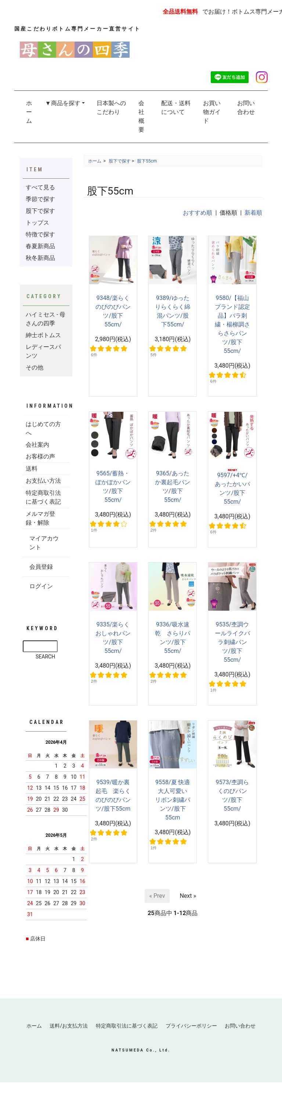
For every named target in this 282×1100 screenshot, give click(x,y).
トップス (37, 222)
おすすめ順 (197, 212)
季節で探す (40, 199)
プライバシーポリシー (192, 1026)
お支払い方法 (43, 480)
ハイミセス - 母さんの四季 (45, 319)
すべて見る (40, 187)
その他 (34, 367)
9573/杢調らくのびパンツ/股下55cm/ (232, 795)
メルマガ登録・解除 (40, 518)
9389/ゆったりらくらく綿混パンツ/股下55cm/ (172, 311)
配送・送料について (176, 107)
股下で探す (120, 161)
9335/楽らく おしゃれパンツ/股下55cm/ (115, 637)
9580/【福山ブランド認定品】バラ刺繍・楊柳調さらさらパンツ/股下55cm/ (232, 324)
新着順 (253, 212)
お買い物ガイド (212, 112)
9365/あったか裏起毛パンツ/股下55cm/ (172, 486)
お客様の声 (40, 456)
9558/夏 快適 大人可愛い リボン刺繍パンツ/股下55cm (172, 800)
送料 (31, 468)
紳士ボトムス (43, 335)
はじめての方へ (43, 428)
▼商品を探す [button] (62, 103)
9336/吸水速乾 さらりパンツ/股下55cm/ (172, 637)
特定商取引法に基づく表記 (43, 497)
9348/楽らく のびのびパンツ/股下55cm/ (115, 311)
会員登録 (41, 566)
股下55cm (147, 161)
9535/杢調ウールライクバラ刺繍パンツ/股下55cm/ (232, 642)
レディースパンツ (43, 351)
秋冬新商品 (40, 257)
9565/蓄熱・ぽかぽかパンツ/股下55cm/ (113, 486)
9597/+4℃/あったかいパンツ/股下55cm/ (232, 487)
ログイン (41, 586)
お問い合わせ (246, 107)
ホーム (29, 112)
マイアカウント (44, 543)
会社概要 (141, 116)
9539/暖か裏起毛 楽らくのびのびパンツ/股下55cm (113, 795)
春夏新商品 (40, 246)
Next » (188, 895)
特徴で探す (40, 234)
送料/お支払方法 (67, 1026)
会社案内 (37, 444)
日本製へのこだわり (111, 107)
